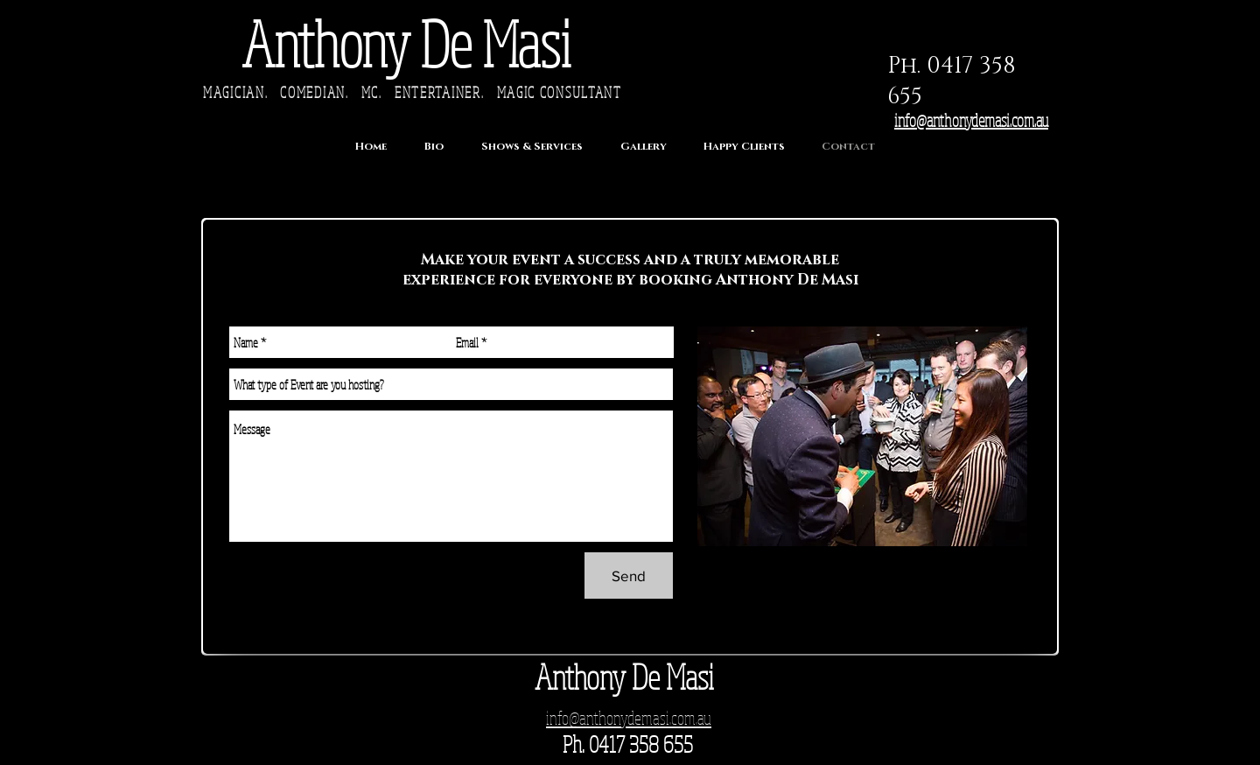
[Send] (628, 575)
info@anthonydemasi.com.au (971, 120)
